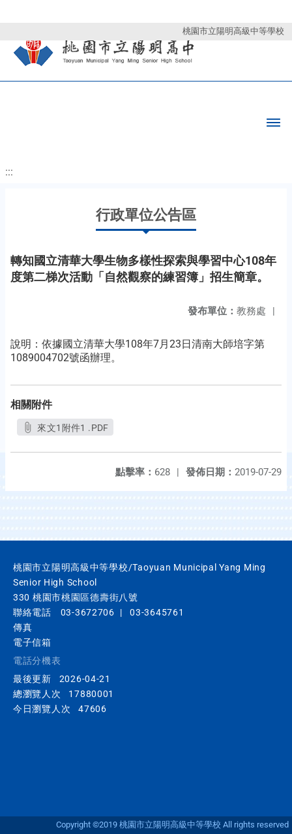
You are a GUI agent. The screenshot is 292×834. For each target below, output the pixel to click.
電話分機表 (37, 660)
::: (9, 172)
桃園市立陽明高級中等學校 (233, 31)
